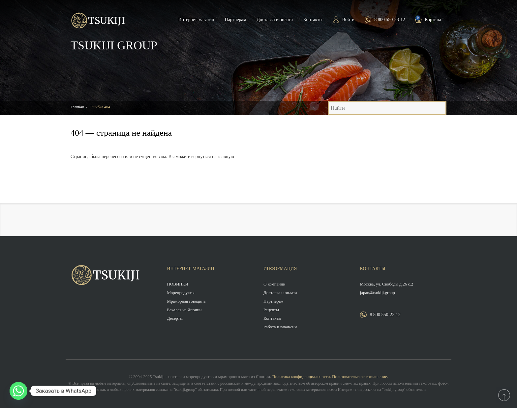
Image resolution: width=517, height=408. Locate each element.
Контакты (312, 19)
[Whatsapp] (18, 391)
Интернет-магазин (196, 19)
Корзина (433, 19)
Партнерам (235, 19)
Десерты (175, 318)
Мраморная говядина (186, 301)
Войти (348, 19)
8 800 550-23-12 (389, 19)
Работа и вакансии (280, 326)
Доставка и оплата (275, 19)
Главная (77, 107)
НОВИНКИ (177, 284)
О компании (274, 284)
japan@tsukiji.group (377, 292)
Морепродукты (181, 292)
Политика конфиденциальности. (301, 376)
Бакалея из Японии (184, 309)
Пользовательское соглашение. (360, 376)
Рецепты (271, 309)
